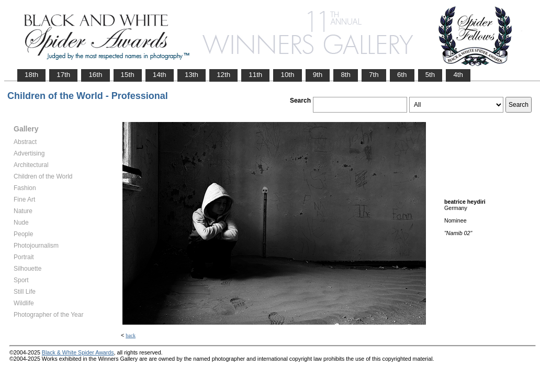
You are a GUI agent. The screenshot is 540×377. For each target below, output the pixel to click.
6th (402, 75)
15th (127, 75)
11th (255, 75)
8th (345, 75)
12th (223, 75)
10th (287, 75)
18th (31, 75)
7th (374, 75)
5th (430, 75)
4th (458, 75)
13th (191, 75)
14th (159, 75)
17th (63, 75)
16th (95, 75)
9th (318, 75)
